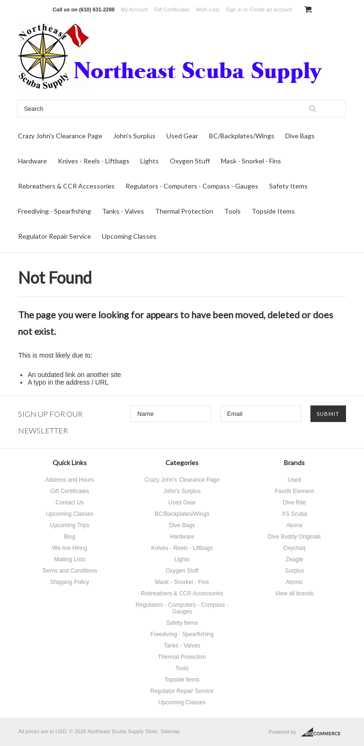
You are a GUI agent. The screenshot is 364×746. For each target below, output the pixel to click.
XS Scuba (294, 514)
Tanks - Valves (123, 211)
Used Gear (182, 136)
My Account (134, 9)
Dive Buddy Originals (294, 536)
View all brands (294, 593)
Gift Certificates (172, 9)
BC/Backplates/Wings (241, 136)
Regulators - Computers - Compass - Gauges (192, 186)
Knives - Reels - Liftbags (93, 161)
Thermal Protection (184, 211)
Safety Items (288, 186)
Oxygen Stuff (190, 161)
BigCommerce (323, 732)
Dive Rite (294, 502)
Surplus (294, 570)
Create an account (270, 9)
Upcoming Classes (129, 236)
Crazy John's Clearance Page (60, 136)
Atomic (294, 582)
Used (294, 479)
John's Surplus (134, 136)
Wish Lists (207, 9)
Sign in (234, 9)
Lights (149, 161)
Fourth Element (294, 491)
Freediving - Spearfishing (54, 211)
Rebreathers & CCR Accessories (66, 186)
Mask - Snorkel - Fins (251, 161)
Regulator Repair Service (54, 236)
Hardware (32, 161)
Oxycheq (294, 548)
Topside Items (273, 211)
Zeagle (294, 559)
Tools (232, 211)
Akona (294, 525)
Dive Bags (300, 136)
